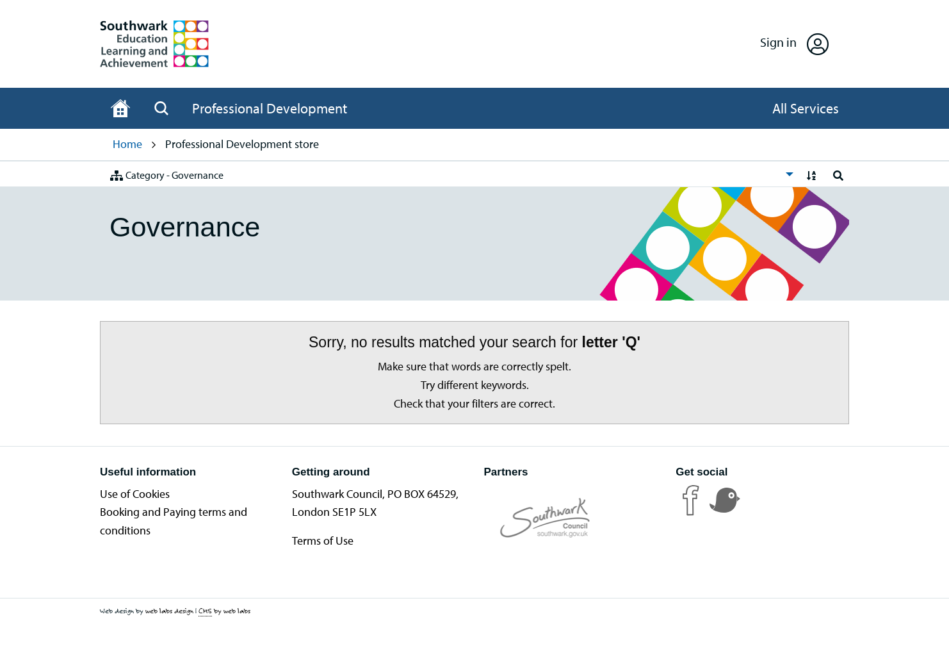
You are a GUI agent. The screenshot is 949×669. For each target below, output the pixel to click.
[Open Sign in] (794, 44)
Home (127, 143)
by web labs (224, 611)
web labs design (169, 611)
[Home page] (120, 108)
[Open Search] (161, 108)
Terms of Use (322, 540)
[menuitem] (448, 173)
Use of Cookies (135, 493)
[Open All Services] (805, 108)
